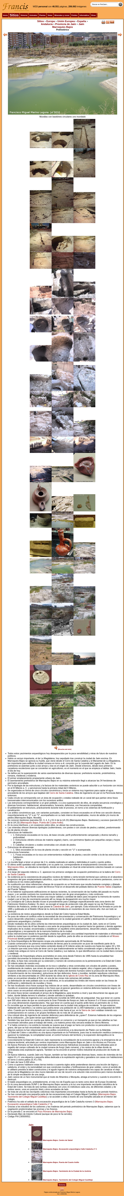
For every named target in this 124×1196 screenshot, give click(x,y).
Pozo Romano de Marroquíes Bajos (55, 1111)
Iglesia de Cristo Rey (78, 976)
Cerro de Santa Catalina (61, 793)
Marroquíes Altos (16, 867)
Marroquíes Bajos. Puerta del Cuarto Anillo (41, 822)
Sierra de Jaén (89, 1010)
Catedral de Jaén (61, 906)
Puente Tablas (104, 887)
